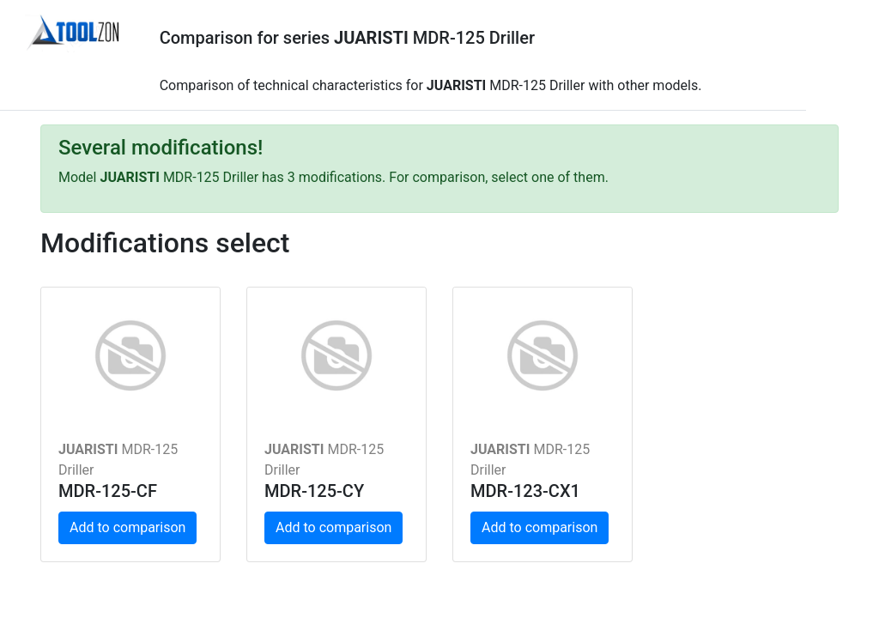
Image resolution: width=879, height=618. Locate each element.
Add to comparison (127, 527)
